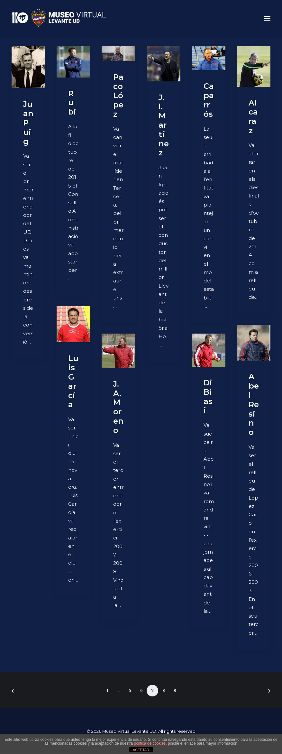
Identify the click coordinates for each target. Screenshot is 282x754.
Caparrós (209, 99)
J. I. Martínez (164, 125)
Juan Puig (28, 122)
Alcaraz (253, 116)
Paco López (118, 95)
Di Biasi (208, 396)
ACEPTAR (141, 750)
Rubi (72, 103)
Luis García (73, 381)
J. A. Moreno (118, 407)
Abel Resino (254, 404)
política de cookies (150, 743)
